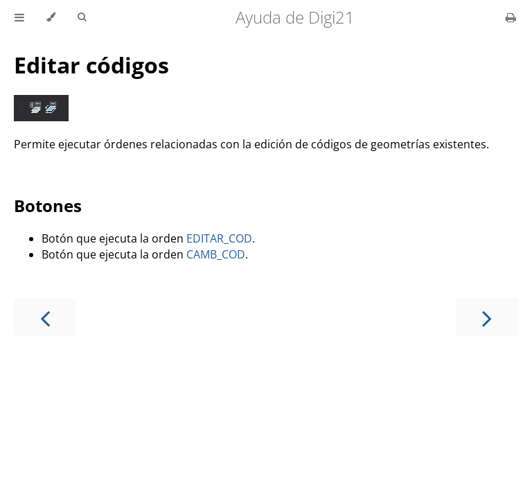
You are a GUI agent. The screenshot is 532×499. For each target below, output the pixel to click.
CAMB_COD (215, 254)
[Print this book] (511, 17)
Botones (48, 205)
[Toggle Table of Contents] (19, 17)
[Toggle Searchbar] (81, 17)
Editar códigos (91, 65)
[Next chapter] (487, 317)
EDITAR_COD (219, 238)
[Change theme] (50, 17)
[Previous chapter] (45, 317)
